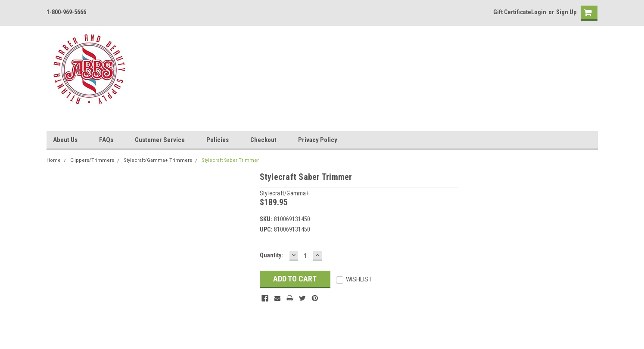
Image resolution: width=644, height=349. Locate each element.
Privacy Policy (317, 140)
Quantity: (271, 255)
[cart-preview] (587, 13)
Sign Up (566, 12)
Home (54, 160)
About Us (65, 140)
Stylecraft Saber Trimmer (230, 160)
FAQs (106, 140)
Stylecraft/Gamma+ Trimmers (158, 160)
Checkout (263, 140)
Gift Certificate (512, 12)
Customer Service (160, 140)
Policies (217, 140)
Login (538, 12)
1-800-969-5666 (66, 12)
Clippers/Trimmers (92, 160)
